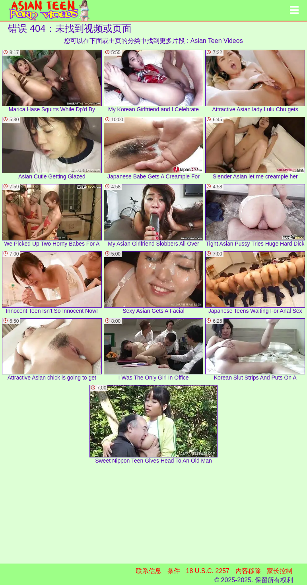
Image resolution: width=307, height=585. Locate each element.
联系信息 (148, 571)
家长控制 (279, 571)
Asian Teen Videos (216, 40)
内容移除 (248, 571)
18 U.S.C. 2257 (207, 571)
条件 (173, 571)
